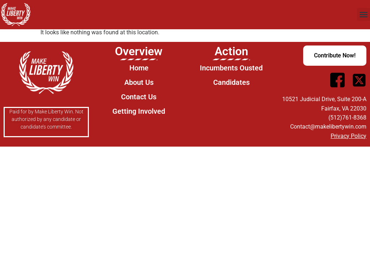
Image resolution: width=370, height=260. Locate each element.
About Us (139, 82)
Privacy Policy (348, 136)
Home (139, 68)
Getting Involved (138, 111)
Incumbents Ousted (231, 68)
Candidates (231, 82)
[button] (363, 14)
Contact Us (138, 96)
